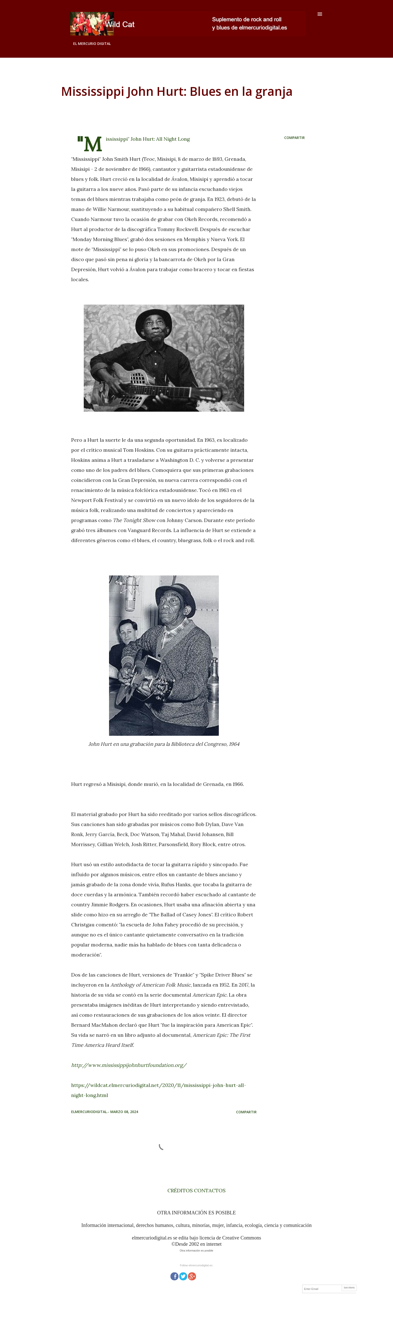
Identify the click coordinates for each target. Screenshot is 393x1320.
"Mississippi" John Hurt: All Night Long (148, 139)
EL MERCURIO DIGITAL (92, 43)
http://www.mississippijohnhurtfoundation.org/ (128, 1065)
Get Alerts (349, 1287)
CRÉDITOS (180, 1190)
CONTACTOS (209, 1190)
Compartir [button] (294, 137)
